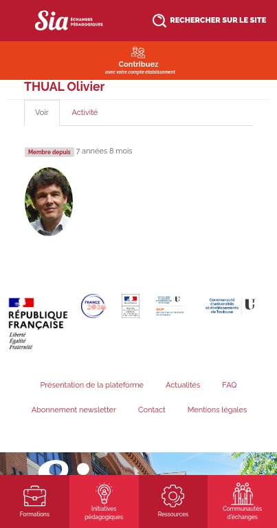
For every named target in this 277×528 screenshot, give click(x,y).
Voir (47, 116)
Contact (152, 409)
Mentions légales (217, 409)
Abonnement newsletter (74, 409)
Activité (85, 112)
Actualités (183, 385)
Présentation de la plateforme (92, 385)
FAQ (229, 385)
